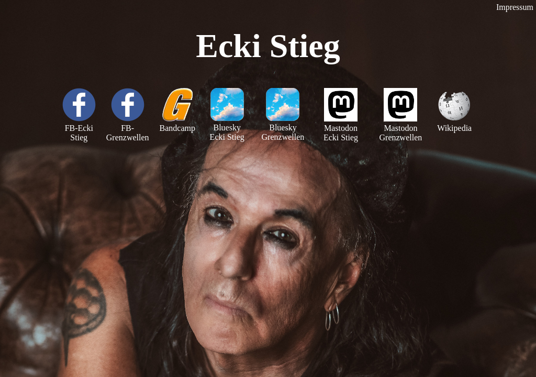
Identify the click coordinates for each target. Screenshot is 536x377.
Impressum (514, 7)
